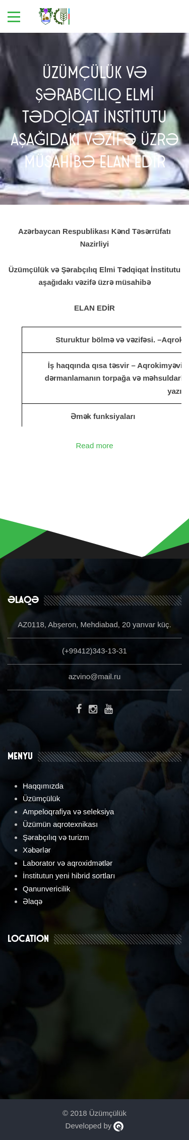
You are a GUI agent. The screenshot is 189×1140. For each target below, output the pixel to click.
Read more (94, 445)
